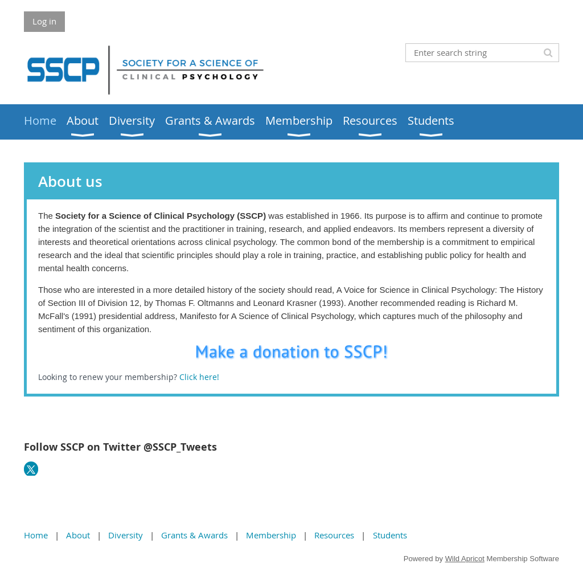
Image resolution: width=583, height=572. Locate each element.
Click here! (200, 376)
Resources (334, 535)
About (78, 535)
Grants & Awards (194, 535)
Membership (271, 535)
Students (390, 535)
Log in (44, 21)
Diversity (125, 535)
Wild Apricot (465, 558)
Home (36, 535)
